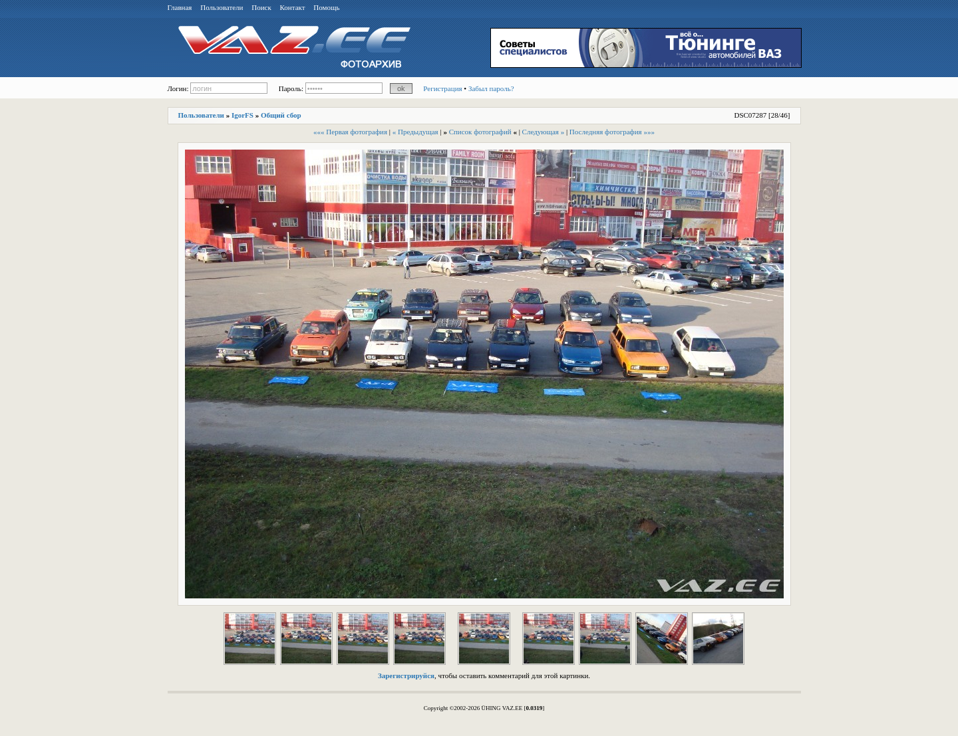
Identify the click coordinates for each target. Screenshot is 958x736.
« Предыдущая (415, 132)
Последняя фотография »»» (612, 132)
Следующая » (543, 132)
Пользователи (221, 7)
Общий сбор (281, 115)
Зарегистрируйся (406, 675)
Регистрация (442, 88)
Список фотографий (480, 132)
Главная (180, 7)
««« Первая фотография (350, 132)
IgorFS (242, 115)
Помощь (326, 7)
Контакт (292, 7)
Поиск (261, 7)
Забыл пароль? (491, 88)
